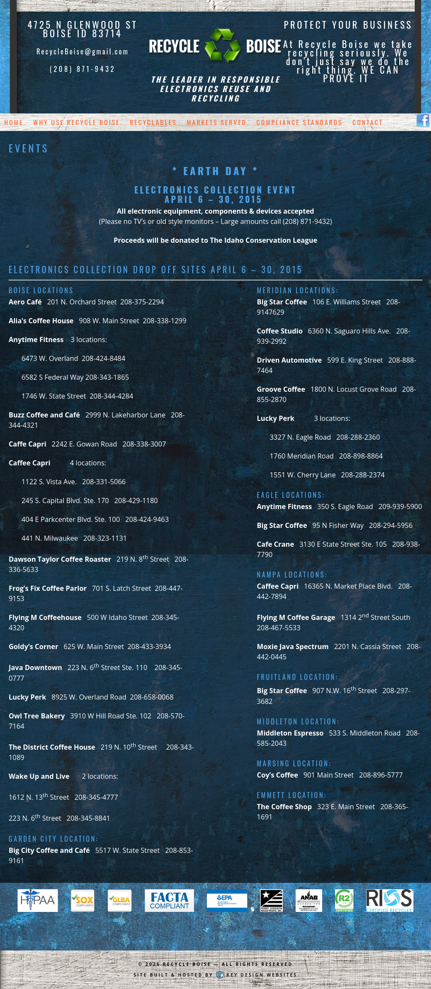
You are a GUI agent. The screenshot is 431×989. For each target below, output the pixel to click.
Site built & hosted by (215, 975)
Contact (368, 122)
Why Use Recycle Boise (76, 122)
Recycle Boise (187, 964)
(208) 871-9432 (83, 69)
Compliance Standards (300, 122)
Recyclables (153, 122)
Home (14, 122)
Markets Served (217, 122)
